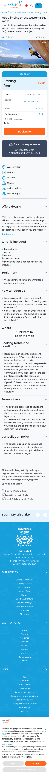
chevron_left (37, 515)
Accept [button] (36, 763)
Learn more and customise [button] (24, 770)
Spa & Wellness (24, 587)
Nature (24, 595)
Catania (24, 630)
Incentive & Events (24, 606)
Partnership (24, 707)
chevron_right (45, 515)
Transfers (24, 610)
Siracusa (24, 641)
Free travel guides (24, 699)
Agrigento (24, 638)
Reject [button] (13, 763)
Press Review (24, 684)
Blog (24, 677)
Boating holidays (24, 602)
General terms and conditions (24, 696)
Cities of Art (24, 591)
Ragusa (24, 649)
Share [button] (40, 37)
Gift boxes (24, 614)
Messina (24, 653)
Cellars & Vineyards (24, 579)
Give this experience (24, 148)
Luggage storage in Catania (24, 703)
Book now (24, 131)
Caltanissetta (24, 657)
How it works (24, 688)
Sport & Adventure (24, 599)
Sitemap (24, 711)
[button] (26, 5)
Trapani (24, 645)
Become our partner (24, 692)
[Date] (26, 94)
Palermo (24, 634)
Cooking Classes (24, 583)
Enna (24, 660)
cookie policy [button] (7, 744)
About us (25, 680)
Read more (7, 234)
